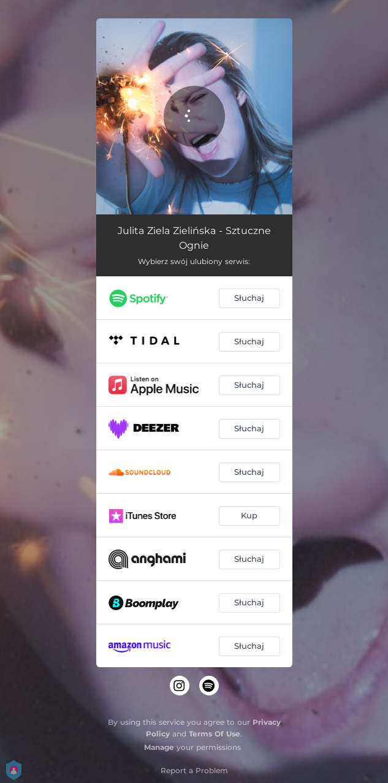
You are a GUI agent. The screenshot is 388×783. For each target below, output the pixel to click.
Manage (159, 747)
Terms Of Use (214, 733)
